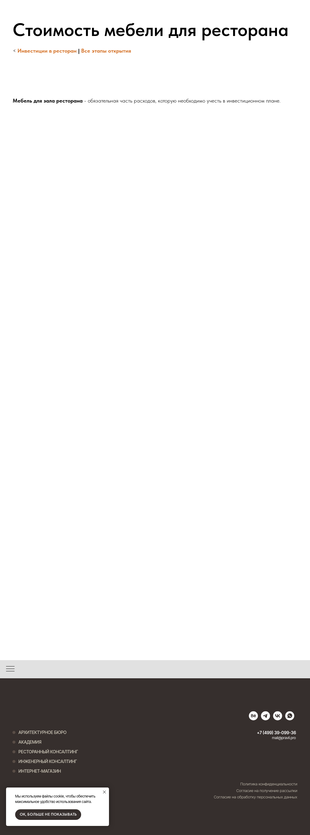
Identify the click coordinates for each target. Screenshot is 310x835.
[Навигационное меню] (10, 669)
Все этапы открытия (106, 50)
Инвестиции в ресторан (47, 50)
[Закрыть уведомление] (104, 792)
